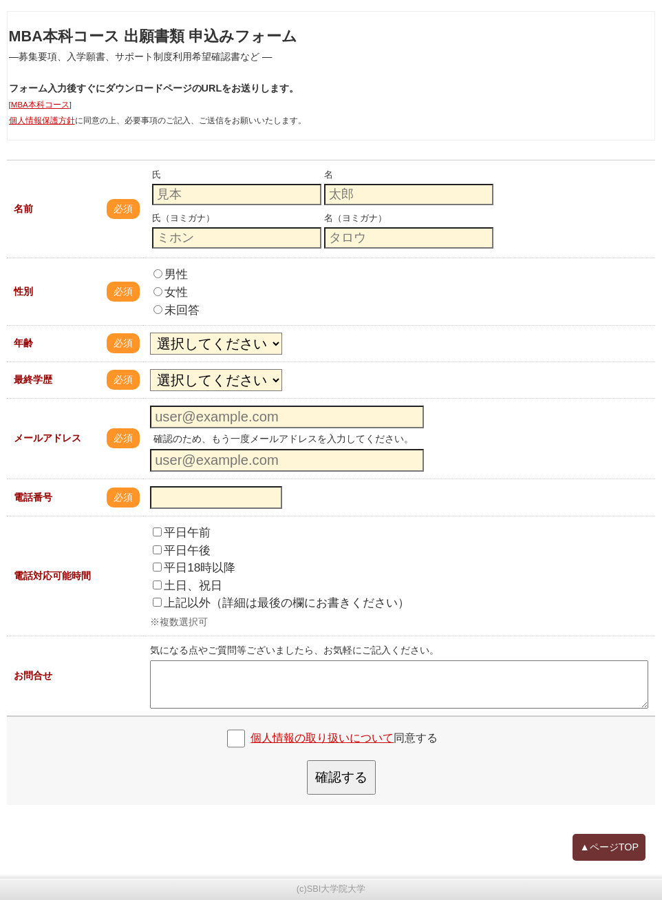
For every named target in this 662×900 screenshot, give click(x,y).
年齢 (23, 342)
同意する (344, 738)
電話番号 (33, 497)
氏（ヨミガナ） (183, 218)
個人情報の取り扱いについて (322, 738)
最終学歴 (33, 379)
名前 (23, 208)
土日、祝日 (187, 585)
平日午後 (182, 550)
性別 (23, 291)
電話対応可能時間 (52, 575)
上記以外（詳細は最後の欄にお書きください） (281, 602)
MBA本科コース (40, 105)
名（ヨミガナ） (355, 218)
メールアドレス (47, 437)
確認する (341, 777)
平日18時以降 (194, 567)
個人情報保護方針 (42, 120)
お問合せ (33, 675)
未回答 (176, 310)
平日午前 (182, 532)
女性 (170, 292)
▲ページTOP (609, 846)
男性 (170, 274)
